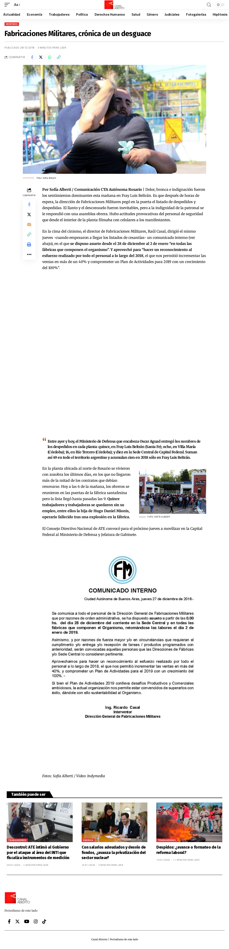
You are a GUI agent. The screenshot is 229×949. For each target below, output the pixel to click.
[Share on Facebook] (32, 57)
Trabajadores (17, 840)
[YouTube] (27, 922)
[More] (29, 259)
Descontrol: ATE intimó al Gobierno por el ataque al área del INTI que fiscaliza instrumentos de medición (39, 853)
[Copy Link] (61, 57)
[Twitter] (17, 922)
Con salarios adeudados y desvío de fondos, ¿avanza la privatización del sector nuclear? (114, 853)
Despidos (11, 24)
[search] (209, 4)
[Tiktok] (44, 922)
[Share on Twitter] (41, 57)
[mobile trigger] (8, 5)
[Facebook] (9, 922)
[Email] (29, 227)
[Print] (29, 248)
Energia (88, 840)
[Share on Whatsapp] (51, 57)
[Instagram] (36, 922)
